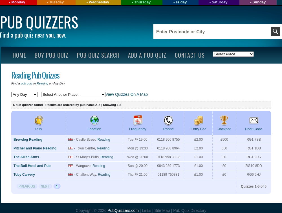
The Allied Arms (26, 157)
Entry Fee (198, 127)
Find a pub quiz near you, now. (33, 34)
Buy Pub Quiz (52, 55)
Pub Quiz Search (98, 55)
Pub (38, 127)
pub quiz (27, 83)
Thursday (142, 2)
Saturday (220, 2)
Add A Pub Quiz (147, 55)
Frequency (137, 127)
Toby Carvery (24, 175)
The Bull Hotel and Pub (32, 166)
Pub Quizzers (39, 22)
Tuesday (56, 2)
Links (146, 210)
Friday (181, 2)
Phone (168, 127)
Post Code (253, 127)
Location (94, 127)
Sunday (259, 2)
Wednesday (99, 2)
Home (19, 55)
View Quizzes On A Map (126, 94)
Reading (42, 83)
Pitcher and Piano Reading (35, 148)
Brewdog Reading (28, 140)
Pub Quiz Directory (189, 210)
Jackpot (224, 127)
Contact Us (190, 55)
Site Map (162, 210)
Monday (18, 2)
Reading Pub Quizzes (35, 75)
